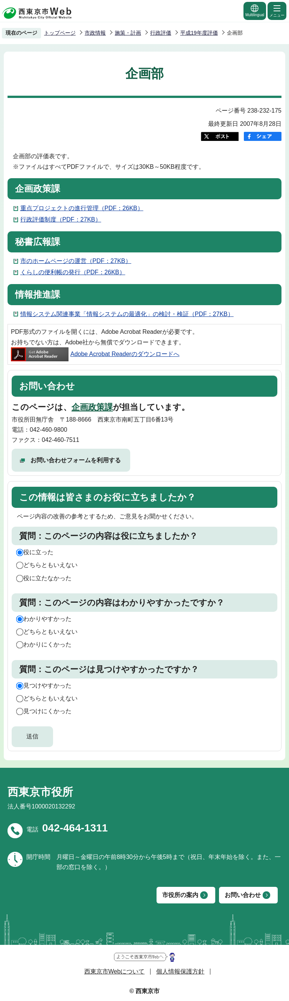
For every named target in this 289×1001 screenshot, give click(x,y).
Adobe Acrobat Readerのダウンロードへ (95, 354)
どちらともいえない (50, 565)
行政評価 (160, 33)
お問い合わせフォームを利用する (75, 460)
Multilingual (254, 10)
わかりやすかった (47, 619)
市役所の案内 (180, 895)
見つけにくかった (47, 711)
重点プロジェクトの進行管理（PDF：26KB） (81, 208)
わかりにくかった (47, 644)
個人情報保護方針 (180, 971)
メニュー (276, 10)
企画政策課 (92, 407)
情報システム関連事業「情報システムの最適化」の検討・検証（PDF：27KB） (127, 314)
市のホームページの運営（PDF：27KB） (75, 261)
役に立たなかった (47, 578)
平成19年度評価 (199, 33)
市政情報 (95, 33)
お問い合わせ (243, 895)
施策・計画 (128, 33)
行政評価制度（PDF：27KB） (60, 219)
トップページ (60, 33)
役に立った (38, 552)
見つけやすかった (47, 685)
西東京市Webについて (114, 971)
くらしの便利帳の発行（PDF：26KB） (72, 272)
